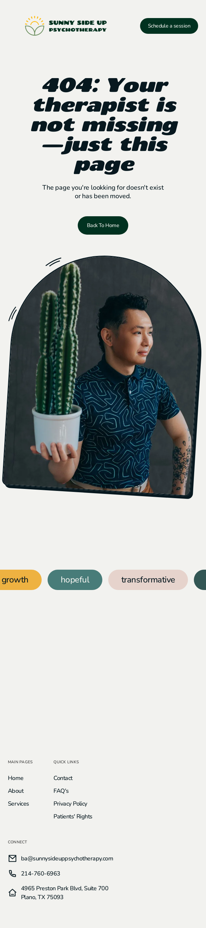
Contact (62, 778)
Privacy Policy (70, 804)
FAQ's (61, 791)
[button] (11, 26)
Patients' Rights (72, 816)
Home (16, 778)
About (15, 791)
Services (18, 804)
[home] (66, 25)
